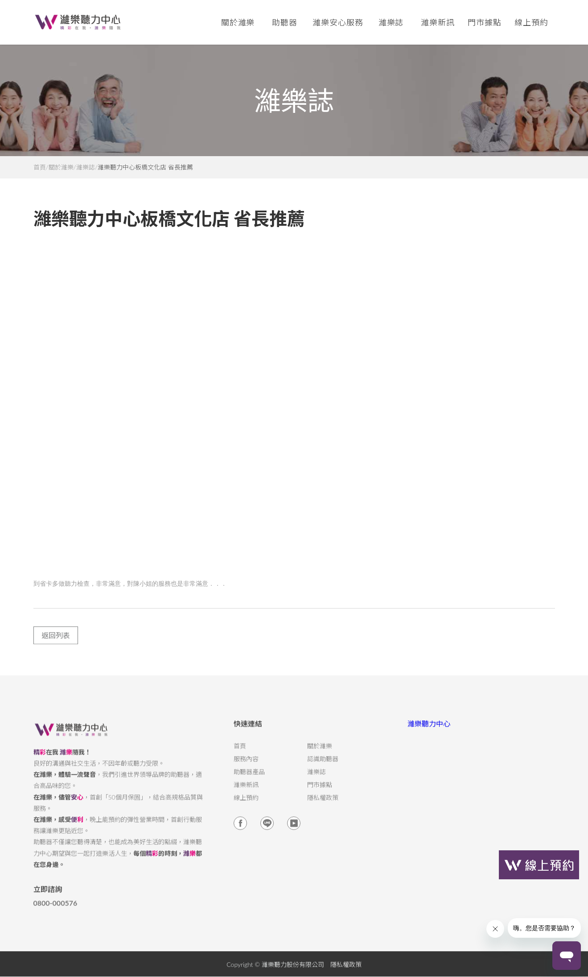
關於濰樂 (61, 167)
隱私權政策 (322, 805)
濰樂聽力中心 (428, 730)
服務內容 (246, 766)
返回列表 (55, 642)
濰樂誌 (85, 167)
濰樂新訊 (438, 22)
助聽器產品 (249, 779)
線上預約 (531, 22)
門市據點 (319, 792)
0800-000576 (55, 910)
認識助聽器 (322, 766)
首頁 (39, 167)
